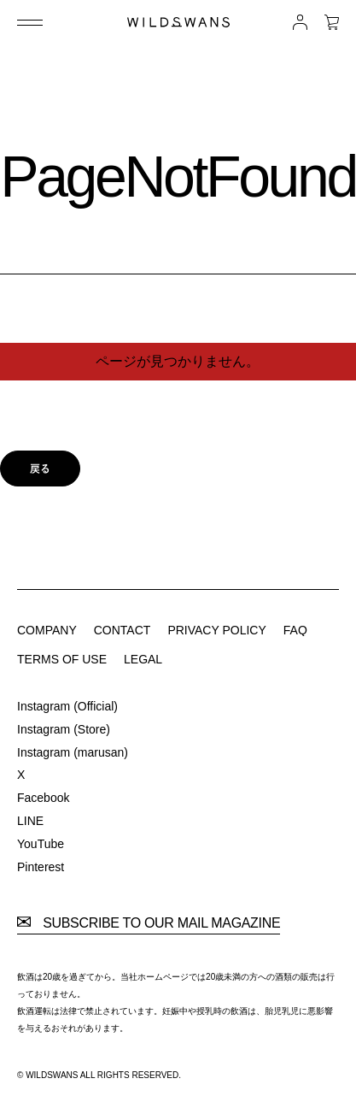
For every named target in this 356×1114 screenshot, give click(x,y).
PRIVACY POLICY (216, 630)
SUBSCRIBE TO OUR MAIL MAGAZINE (148, 923)
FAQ (295, 630)
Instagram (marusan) (72, 752)
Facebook (43, 798)
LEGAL (143, 659)
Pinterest (40, 867)
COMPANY (47, 630)
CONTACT (122, 630)
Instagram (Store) (63, 729)
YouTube (40, 844)
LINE (30, 821)
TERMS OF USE (62, 659)
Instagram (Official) (67, 706)
